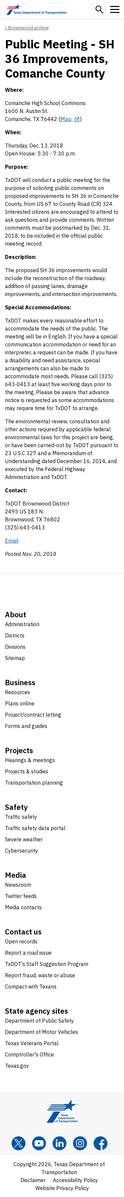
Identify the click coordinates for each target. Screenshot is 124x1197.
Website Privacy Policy (62, 1188)
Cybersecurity (21, 850)
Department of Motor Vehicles (41, 1032)
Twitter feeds (21, 896)
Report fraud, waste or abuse (40, 975)
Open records (21, 941)
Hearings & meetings (30, 760)
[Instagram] (80, 1143)
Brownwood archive (28, 28)
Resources (17, 692)
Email (12, 540)
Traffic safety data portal (35, 828)
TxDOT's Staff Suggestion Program (46, 964)
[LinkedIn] (59, 1143)
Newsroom (18, 884)
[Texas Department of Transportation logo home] (36, 9)
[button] (99, 9)
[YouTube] (39, 1143)
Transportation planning (34, 782)
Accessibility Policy (75, 1180)
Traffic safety (21, 816)
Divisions (15, 646)
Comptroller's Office (29, 1054)
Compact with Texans (31, 986)
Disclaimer (33, 1180)
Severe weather (24, 839)
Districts (14, 635)
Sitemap (15, 658)
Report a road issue (28, 952)
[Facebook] (100, 1143)
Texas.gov (17, 1065)
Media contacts (23, 907)
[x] (18, 1143)
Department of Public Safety (39, 1020)
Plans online (19, 703)
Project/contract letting (33, 714)
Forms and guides (26, 726)
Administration (22, 624)
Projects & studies (26, 771)
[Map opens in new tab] (70, 119)
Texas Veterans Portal (32, 1043)
